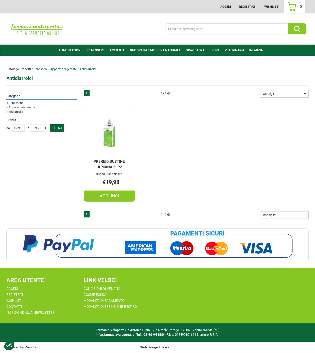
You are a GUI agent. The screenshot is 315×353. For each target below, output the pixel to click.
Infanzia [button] (256, 50)
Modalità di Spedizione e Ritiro (110, 307)
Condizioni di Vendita (102, 289)
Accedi (225, 6)
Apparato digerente (63, 69)
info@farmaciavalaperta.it (115, 335)
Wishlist (271, 6)
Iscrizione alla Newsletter (30, 313)
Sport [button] (215, 50)
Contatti (14, 307)
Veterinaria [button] (234, 50)
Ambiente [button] (117, 50)
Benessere (41, 69)
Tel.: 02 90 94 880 (150, 335)
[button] (284, 94)
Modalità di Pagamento (104, 301)
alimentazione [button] (70, 50)
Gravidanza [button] (195, 50)
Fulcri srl (165, 347)
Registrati (247, 6)
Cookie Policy (95, 295)
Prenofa (30, 347)
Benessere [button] (96, 50)
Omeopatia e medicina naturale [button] (155, 50)
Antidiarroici (14, 111)
